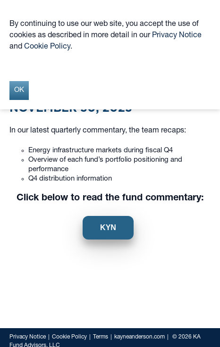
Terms (100, 337)
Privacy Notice (27, 337)
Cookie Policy (69, 337)
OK (19, 90)
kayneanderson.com (139, 337)
